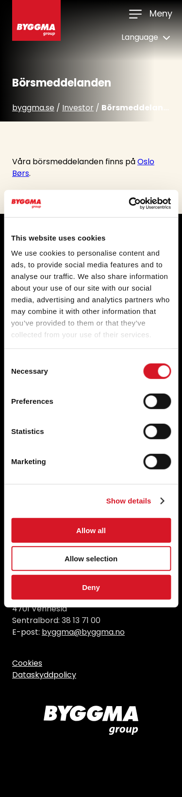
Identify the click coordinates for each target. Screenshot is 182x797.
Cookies (27, 663)
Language (145, 37)
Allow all (91, 530)
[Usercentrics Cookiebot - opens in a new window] (129, 203)
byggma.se (33, 107)
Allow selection (91, 558)
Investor (78, 107)
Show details (128, 501)
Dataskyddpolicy (44, 674)
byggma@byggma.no (83, 632)
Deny (91, 587)
